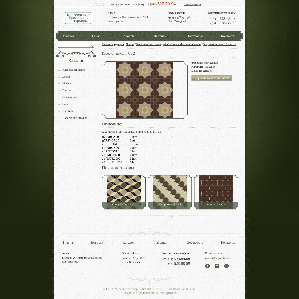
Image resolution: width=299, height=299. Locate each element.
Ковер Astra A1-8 (216, 204)
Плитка (130, 44)
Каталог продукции (113, 44)
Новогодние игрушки (75, 117)
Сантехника (69, 97)
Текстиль (67, 110)
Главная (68, 36)
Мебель (67, 83)
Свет (65, 104)
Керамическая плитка (148, 44)
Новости (127, 36)
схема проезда (192, 4)
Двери (66, 76)
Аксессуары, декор (73, 69)
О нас (96, 36)
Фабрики (159, 36)
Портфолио (194, 36)
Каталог (128, 242)
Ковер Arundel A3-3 (170, 204)
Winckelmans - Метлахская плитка (182, 44)
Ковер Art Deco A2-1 (123, 204)
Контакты (228, 36)
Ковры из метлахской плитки (219, 44)
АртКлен (171, 292)
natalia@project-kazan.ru (218, 258)
